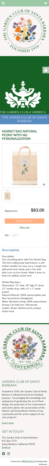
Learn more (8, 422)
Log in (45, 70)
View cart (25, 227)
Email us (6, 447)
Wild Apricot (28, 461)
